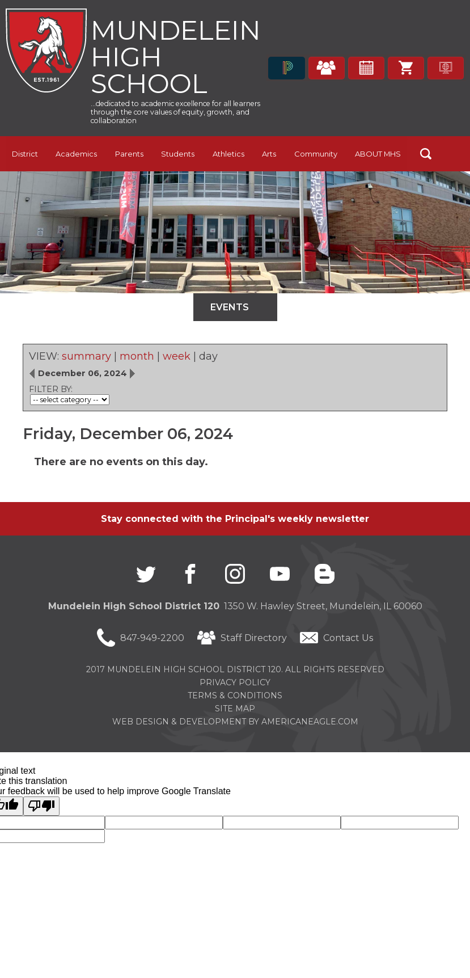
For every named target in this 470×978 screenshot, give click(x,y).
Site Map (235, 708)
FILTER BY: (51, 390)
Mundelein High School (177, 56)
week (176, 357)
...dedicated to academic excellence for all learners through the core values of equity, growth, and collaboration (175, 113)
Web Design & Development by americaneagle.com (235, 721)
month (137, 357)
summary (86, 357)
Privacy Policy (235, 682)
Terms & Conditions (235, 695)
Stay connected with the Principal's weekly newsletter (235, 519)
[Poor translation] (41, 806)
